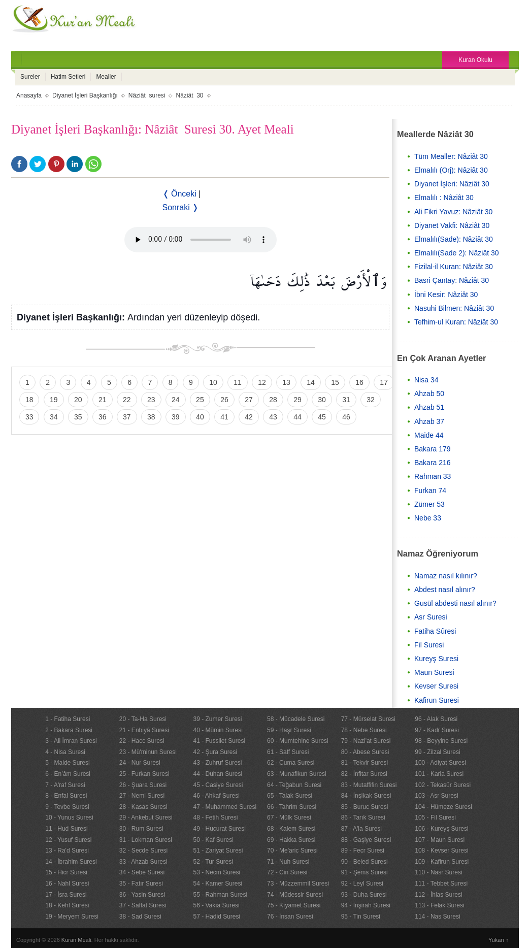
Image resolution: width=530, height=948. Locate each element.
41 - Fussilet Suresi (219, 740)
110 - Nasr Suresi (438, 872)
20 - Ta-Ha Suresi (143, 719)
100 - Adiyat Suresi (440, 762)
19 (54, 400)
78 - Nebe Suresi (364, 730)
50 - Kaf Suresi (213, 839)
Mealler (106, 76)
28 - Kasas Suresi (143, 806)
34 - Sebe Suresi (141, 872)
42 (249, 417)
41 (224, 417)
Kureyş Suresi (436, 659)
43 (273, 417)
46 (346, 417)
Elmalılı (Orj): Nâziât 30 (451, 170)
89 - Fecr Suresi (362, 850)
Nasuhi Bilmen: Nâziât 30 (454, 308)
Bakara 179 (432, 449)
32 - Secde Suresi (143, 850)
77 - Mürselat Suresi (368, 719)
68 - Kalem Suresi (291, 828)
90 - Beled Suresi (364, 861)
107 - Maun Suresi (440, 839)
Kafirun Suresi (436, 700)
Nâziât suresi (146, 95)
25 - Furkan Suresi (144, 773)
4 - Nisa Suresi (65, 752)
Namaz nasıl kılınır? (445, 576)
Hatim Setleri (68, 76)
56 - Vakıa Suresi (216, 905)
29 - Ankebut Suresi (146, 817)
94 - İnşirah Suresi (365, 905)
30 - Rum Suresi (141, 828)
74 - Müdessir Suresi (295, 894)
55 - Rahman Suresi (220, 894)
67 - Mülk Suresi (289, 817)
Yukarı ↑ (498, 940)
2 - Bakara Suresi (68, 730)
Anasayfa (29, 95)
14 (311, 382)
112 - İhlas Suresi (438, 894)
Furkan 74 (430, 490)
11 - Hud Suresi (66, 828)
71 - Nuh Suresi (288, 861)
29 (297, 400)
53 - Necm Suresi (216, 872)
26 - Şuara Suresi (143, 785)
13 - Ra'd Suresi (67, 850)
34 (54, 417)
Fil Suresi (429, 645)
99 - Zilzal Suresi (437, 752)
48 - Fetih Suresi (215, 817)
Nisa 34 (426, 380)
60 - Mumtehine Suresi (297, 740)
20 (78, 400)
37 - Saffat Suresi (143, 905)
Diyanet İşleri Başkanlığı (85, 95)
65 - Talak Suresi (289, 795)
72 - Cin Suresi (287, 872)
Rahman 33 (432, 476)
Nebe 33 (427, 518)
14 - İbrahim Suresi (70, 861)
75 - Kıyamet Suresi (293, 905)
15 (335, 382)
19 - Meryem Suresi (71, 916)
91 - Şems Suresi (364, 872)
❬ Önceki (179, 193)
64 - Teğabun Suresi (294, 785)
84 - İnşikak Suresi (366, 795)
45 (322, 417)
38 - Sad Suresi (140, 916)
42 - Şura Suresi (215, 752)
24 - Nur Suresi (139, 762)
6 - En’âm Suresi (67, 773)
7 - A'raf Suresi (65, 785)
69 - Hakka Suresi (291, 839)
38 (151, 417)
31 (346, 400)
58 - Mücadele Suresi (295, 719)
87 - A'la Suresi (361, 828)
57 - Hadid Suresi (216, 916)
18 (29, 400)
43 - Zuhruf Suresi (217, 762)
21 (102, 400)
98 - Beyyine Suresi (441, 740)
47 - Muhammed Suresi (224, 806)
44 (297, 417)
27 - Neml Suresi (141, 795)
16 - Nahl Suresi (67, 883)
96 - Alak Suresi (436, 719)
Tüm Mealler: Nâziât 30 (451, 156)
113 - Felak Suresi (439, 905)
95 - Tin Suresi (360, 916)
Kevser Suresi (436, 686)
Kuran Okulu (475, 59)
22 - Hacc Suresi (141, 740)
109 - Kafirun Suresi (442, 861)
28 (273, 400)
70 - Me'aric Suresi (292, 850)
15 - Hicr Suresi (66, 872)
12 (262, 382)
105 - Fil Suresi (435, 817)
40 (200, 417)
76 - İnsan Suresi (290, 916)
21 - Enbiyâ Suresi (144, 730)
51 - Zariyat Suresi (218, 850)
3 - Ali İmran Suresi (70, 740)
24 (176, 400)
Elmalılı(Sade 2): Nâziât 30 (456, 253)
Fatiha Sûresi (435, 631)
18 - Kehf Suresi (67, 905)
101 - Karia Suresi (439, 773)
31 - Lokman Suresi (145, 839)
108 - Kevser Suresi (441, 850)
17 (384, 382)
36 (102, 417)
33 (29, 417)
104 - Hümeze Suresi (443, 806)
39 (176, 417)
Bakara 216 (432, 463)
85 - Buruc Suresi (364, 806)
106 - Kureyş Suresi (441, 828)
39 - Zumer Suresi (217, 719)
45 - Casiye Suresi (218, 785)
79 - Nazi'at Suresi (366, 740)
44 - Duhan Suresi (217, 773)
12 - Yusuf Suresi (68, 839)
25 (200, 400)
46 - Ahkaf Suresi (216, 795)
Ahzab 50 (429, 393)
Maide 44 (429, 435)
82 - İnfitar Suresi (364, 773)
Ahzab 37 (429, 421)
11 (238, 382)
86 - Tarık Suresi (363, 817)
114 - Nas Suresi (437, 916)
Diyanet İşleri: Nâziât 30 (451, 184)
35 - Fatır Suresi (141, 883)
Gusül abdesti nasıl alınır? (455, 603)
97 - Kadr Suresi (437, 730)
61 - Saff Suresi (288, 752)
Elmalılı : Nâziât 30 (444, 197)
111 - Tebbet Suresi (441, 883)
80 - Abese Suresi (365, 752)
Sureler (30, 76)
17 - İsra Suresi (65, 894)
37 (127, 417)
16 (359, 382)
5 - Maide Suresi (67, 762)
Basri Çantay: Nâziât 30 (451, 280)
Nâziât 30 (189, 95)
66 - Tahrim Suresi (291, 806)
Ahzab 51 (429, 407)
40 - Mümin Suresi (217, 730)
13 (286, 382)
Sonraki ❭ (180, 207)
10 (213, 382)
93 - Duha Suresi (364, 894)
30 (322, 400)
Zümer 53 (429, 504)
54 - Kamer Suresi (217, 883)
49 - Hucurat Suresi (219, 828)
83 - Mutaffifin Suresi (369, 785)
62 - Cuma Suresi (290, 762)
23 (151, 400)
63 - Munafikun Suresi (296, 773)
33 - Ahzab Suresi (143, 861)
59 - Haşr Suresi (289, 730)
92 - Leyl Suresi (362, 883)
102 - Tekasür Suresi (443, 785)
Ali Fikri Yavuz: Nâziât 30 (453, 212)
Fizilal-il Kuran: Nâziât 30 (453, 267)
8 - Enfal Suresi (66, 795)
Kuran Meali (76, 940)
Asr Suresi (430, 617)
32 (371, 400)
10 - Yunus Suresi (69, 817)
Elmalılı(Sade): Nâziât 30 (453, 239)
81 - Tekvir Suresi (364, 762)
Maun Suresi (434, 672)
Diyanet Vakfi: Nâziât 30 (451, 225)
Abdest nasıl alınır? (444, 589)
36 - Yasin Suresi (142, 894)
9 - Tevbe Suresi (67, 806)
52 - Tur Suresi (213, 861)
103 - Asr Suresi (436, 795)
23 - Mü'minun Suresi (148, 752)
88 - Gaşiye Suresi (366, 839)
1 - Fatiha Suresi (67, 719)
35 (78, 417)
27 (249, 400)
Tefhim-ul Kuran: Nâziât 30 (456, 322)
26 (224, 400)
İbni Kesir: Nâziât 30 (446, 294)
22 (127, 400)
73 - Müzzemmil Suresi (298, 883)
